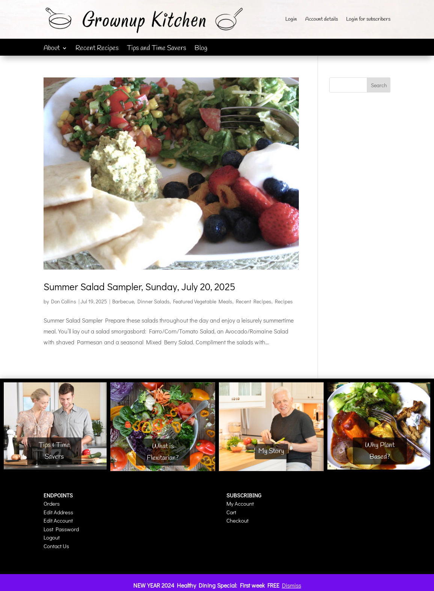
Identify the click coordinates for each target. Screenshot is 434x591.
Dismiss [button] (291, 585)
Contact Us (56, 546)
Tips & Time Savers (54, 451)
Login (291, 20)
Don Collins (63, 301)
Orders (52, 503)
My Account (240, 503)
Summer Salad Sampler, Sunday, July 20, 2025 (139, 286)
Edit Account (58, 520)
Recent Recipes (97, 49)
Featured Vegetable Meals (202, 301)
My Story (271, 451)
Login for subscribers (368, 20)
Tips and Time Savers (156, 49)
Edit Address (58, 512)
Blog (200, 49)
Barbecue (123, 301)
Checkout (237, 520)
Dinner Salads (153, 301)
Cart (231, 512)
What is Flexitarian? (163, 452)
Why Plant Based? (380, 451)
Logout (52, 537)
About (52, 49)
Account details (321, 20)
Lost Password (61, 529)
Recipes (284, 301)
